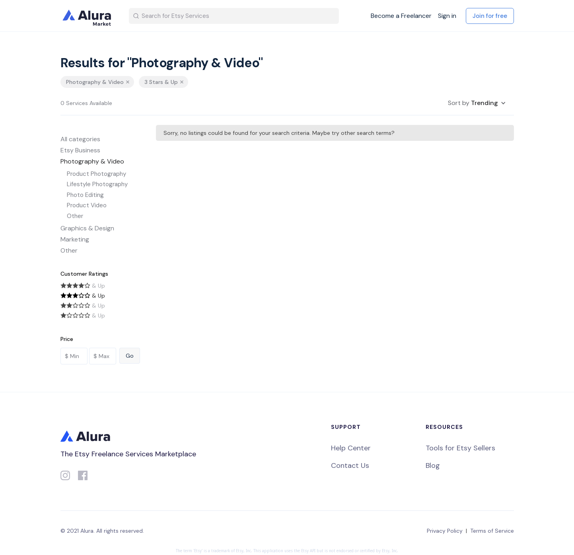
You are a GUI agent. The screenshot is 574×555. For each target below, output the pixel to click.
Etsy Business (80, 150)
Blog (433, 465)
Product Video (87, 205)
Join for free (490, 16)
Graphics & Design (87, 228)
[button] (477, 103)
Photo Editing (85, 195)
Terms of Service (492, 530)
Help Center (351, 448)
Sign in (447, 16)
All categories (80, 139)
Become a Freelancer (401, 16)
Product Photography (96, 174)
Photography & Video (92, 161)
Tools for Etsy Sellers (460, 448)
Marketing (74, 239)
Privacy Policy (445, 530)
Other (75, 216)
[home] (88, 16)
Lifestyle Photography (97, 184)
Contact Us (350, 465)
